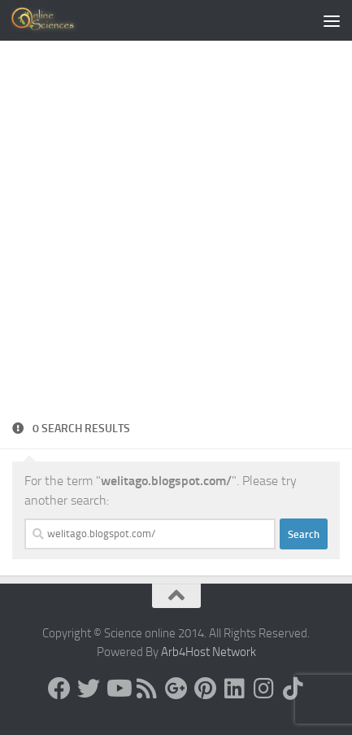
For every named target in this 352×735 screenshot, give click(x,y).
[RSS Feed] (147, 688)
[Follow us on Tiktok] (293, 688)
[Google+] (176, 688)
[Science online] (59, 688)
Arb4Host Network (208, 652)
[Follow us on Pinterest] (205, 688)
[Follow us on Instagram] (264, 688)
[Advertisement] (176, 235)
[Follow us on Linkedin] (235, 688)
